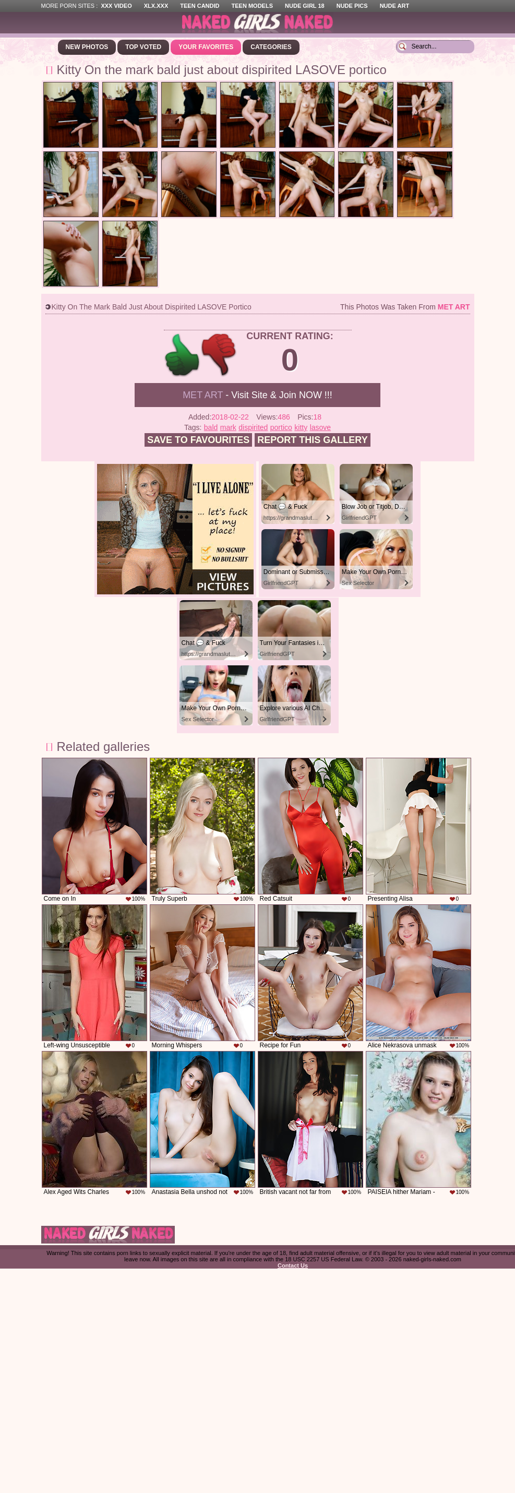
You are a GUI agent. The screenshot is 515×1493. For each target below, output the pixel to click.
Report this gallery (312, 440)
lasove (320, 427)
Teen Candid (199, 6)
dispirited (253, 427)
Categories (270, 47)
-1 (219, 355)
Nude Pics (352, 6)
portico (281, 427)
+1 (182, 355)
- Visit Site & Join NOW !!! (257, 395)
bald (211, 427)
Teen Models (252, 6)
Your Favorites (205, 47)
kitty (300, 427)
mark (228, 427)
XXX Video (116, 6)
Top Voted (143, 47)
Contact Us (293, 1265)
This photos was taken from (405, 307)
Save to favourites (198, 440)
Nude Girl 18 (305, 6)
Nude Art (394, 6)
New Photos (87, 47)
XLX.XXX (156, 6)
